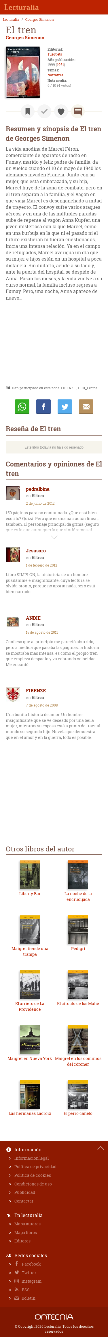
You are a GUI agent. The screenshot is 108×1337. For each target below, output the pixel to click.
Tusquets (55, 54)
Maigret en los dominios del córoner (78, 1061)
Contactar (23, 1201)
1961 (60, 64)
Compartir (43, 406)
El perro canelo (78, 1113)
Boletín (28, 1298)
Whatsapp (22, 406)
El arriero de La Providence (29, 1006)
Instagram (31, 1281)
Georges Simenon (39, 19)
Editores (22, 1241)
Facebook (31, 1264)
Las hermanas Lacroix (30, 1113)
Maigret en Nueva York (29, 1058)
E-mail (86, 406)
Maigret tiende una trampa (30, 951)
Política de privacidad (35, 1166)
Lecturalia (11, 19)
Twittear (65, 406)
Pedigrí (78, 948)
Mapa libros (25, 1232)
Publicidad (24, 1192)
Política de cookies (32, 1175)
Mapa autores (27, 1224)
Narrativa (55, 75)
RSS (25, 1289)
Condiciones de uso (33, 1184)
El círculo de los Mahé (78, 1003)
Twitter (28, 1272)
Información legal (31, 1158)
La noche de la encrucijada (78, 896)
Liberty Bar (30, 893)
